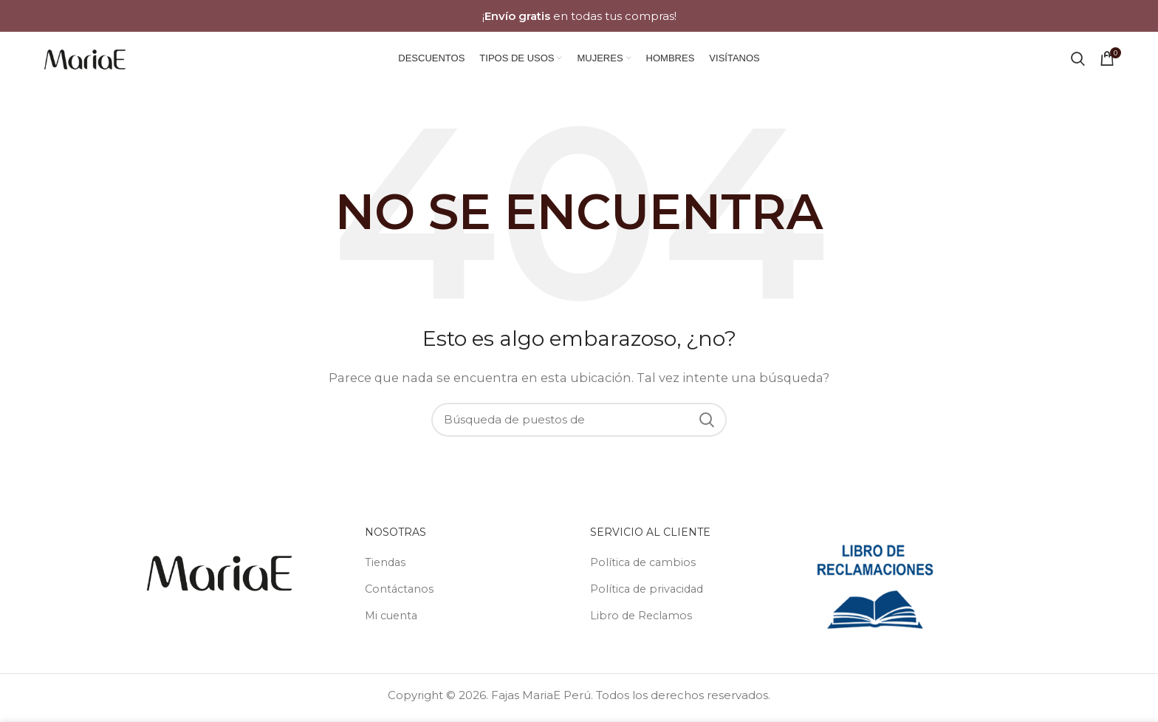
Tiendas (386, 568)
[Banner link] (579, 16)
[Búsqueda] (1077, 61)
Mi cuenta (393, 621)
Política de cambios (645, 568)
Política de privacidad (650, 595)
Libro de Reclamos (643, 621)
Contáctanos (400, 595)
